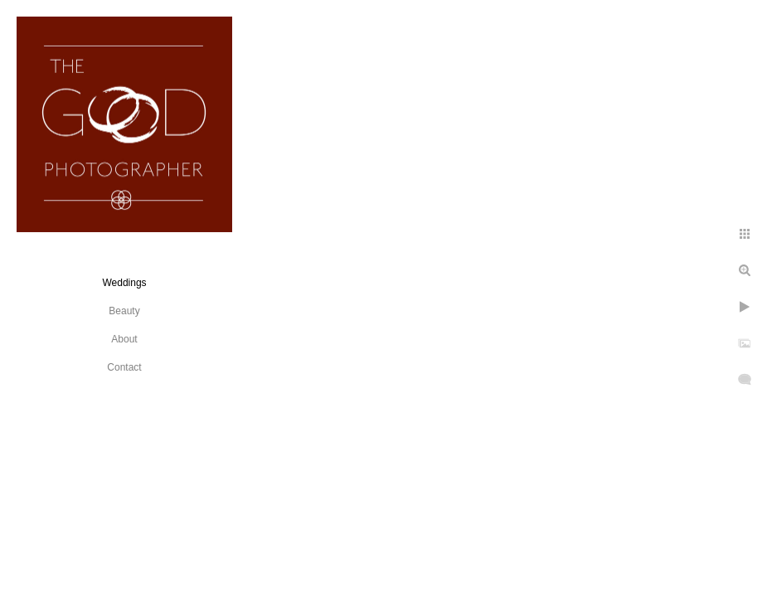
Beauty (124, 311)
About (124, 339)
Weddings (124, 283)
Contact (124, 367)
